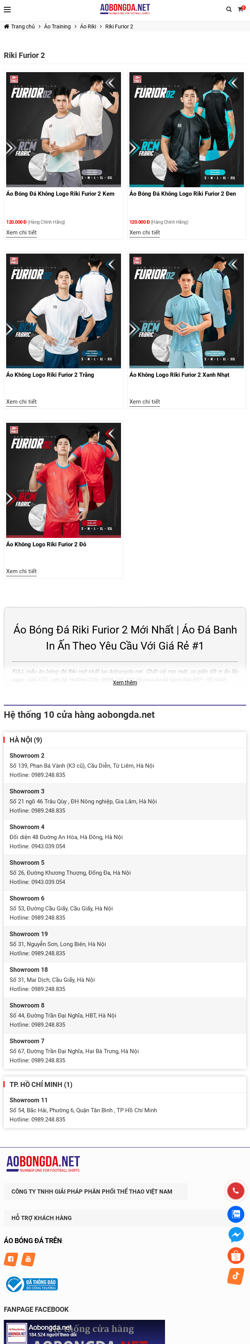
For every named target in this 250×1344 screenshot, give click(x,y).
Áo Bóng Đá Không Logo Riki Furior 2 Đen (182, 193)
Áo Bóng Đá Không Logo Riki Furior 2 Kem (60, 193)
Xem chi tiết (21, 232)
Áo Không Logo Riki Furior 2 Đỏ (46, 544)
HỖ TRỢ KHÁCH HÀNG (41, 1218)
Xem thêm (125, 682)
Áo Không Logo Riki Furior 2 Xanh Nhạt (179, 374)
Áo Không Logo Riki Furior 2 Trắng (50, 374)
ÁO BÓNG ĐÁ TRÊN (33, 1241)
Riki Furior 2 (119, 26)
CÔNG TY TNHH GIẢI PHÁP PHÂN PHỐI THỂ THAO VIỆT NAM (91, 1191)
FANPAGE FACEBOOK (36, 1309)
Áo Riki (88, 26)
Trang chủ (19, 26)
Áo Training (57, 26)
